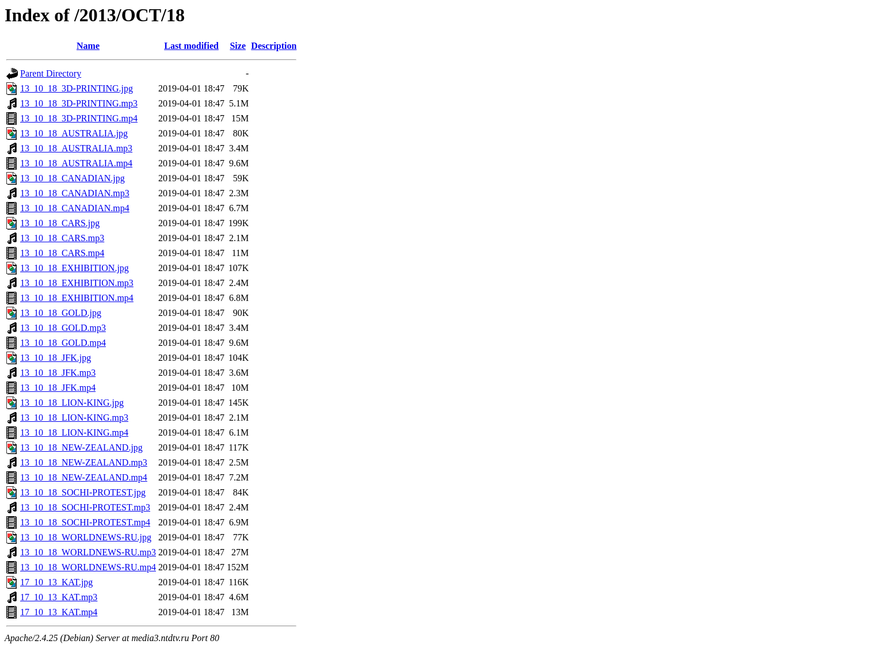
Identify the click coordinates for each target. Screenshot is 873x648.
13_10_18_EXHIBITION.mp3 (77, 283)
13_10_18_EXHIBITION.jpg (74, 268)
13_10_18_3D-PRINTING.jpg (76, 88)
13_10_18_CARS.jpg (60, 223)
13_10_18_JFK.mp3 (58, 373)
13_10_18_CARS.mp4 (62, 253)
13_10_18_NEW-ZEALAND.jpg (81, 447)
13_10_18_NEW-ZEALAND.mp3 (83, 462)
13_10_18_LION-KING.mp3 (74, 417)
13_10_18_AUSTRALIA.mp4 (76, 163)
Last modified (191, 46)
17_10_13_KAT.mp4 (58, 612)
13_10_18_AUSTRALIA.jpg (74, 133)
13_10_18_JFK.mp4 (58, 387)
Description (273, 46)
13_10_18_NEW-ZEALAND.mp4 (83, 477)
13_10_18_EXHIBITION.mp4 (77, 298)
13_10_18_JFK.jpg (55, 358)
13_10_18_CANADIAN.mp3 (74, 193)
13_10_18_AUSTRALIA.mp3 (76, 148)
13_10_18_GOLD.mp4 (63, 343)
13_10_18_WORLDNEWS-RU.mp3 (88, 552)
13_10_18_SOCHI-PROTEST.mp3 (85, 507)
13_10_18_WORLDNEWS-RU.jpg (85, 537)
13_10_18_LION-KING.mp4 (74, 432)
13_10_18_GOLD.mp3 (63, 328)
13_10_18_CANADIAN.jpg (72, 178)
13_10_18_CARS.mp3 (62, 238)
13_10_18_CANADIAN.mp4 (74, 208)
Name (88, 46)
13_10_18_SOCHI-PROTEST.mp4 (85, 522)
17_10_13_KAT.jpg (56, 582)
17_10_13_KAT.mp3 (58, 597)
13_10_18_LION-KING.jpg (72, 402)
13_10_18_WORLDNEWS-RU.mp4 (88, 567)
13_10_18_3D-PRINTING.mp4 (79, 118)
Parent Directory (50, 73)
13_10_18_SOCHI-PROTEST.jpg (83, 492)
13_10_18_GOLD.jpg (60, 313)
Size (238, 46)
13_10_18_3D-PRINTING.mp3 (79, 103)
